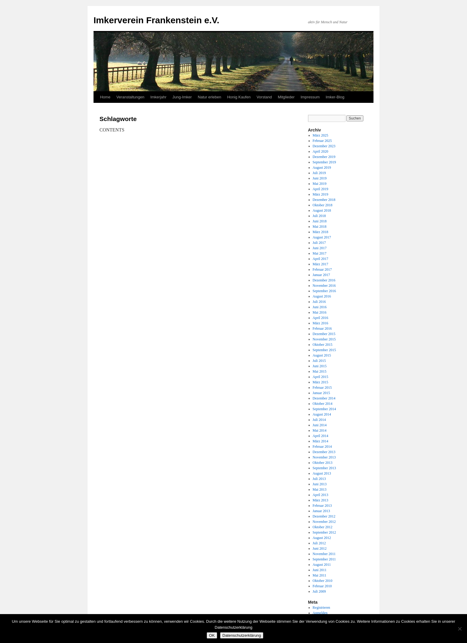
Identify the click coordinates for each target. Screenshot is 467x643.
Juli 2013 (319, 479)
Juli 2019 (319, 173)
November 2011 (324, 554)
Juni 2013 (320, 484)
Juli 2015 (319, 361)
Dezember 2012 (324, 516)
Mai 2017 (319, 253)
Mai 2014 (319, 430)
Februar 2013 (322, 505)
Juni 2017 (320, 248)
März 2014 (320, 441)
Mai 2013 (319, 489)
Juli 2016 (319, 302)
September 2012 (324, 532)
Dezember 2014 (324, 398)
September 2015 (324, 350)
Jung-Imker (182, 97)
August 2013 (322, 473)
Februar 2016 (322, 328)
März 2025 (320, 135)
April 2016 (320, 318)
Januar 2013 (321, 511)
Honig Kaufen (239, 97)
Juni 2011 (320, 570)
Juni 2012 (320, 548)
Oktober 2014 (322, 404)
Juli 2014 (319, 420)
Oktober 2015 (322, 345)
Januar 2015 (321, 393)
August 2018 (322, 210)
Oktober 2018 (322, 205)
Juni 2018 (320, 221)
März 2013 (320, 500)
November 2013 (324, 457)
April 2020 (320, 151)
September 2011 (324, 559)
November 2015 (324, 339)
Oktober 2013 (322, 463)
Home (105, 97)
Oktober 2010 (322, 581)
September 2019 (324, 162)
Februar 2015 (322, 387)
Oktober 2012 (322, 527)
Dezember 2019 (324, 157)
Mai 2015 (319, 371)
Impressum (310, 97)
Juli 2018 (319, 216)
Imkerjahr (158, 97)
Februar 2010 (322, 586)
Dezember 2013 (324, 452)
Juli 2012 (319, 543)
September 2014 (324, 409)
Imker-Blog (335, 97)
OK (212, 635)
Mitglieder (286, 97)
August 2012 (322, 538)
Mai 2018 (319, 226)
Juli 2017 (319, 243)
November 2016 (324, 285)
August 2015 (322, 355)
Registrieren (321, 607)
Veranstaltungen (130, 97)
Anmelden (320, 613)
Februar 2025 (322, 141)
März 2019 (320, 194)
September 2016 (324, 291)
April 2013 (320, 495)
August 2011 (322, 565)
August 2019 (322, 167)
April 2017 (320, 259)
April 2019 (320, 189)
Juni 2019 (320, 178)
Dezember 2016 (324, 280)
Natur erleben (209, 97)
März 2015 (320, 382)
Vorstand (264, 97)
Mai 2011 (319, 575)
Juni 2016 (320, 307)
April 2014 (320, 436)
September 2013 (324, 468)
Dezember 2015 (324, 334)
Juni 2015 (320, 366)
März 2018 (320, 232)
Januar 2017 (321, 275)
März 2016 (320, 323)
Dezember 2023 (324, 146)
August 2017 (322, 237)
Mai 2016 (319, 312)
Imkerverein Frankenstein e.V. (156, 20)
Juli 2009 (319, 591)
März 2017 (320, 264)
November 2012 (324, 522)
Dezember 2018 (324, 200)
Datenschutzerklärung (241, 635)
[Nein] (460, 629)
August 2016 (322, 296)
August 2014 (322, 414)
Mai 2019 (319, 184)
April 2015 (320, 377)
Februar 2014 (322, 446)
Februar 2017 (322, 269)
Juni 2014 (320, 425)
